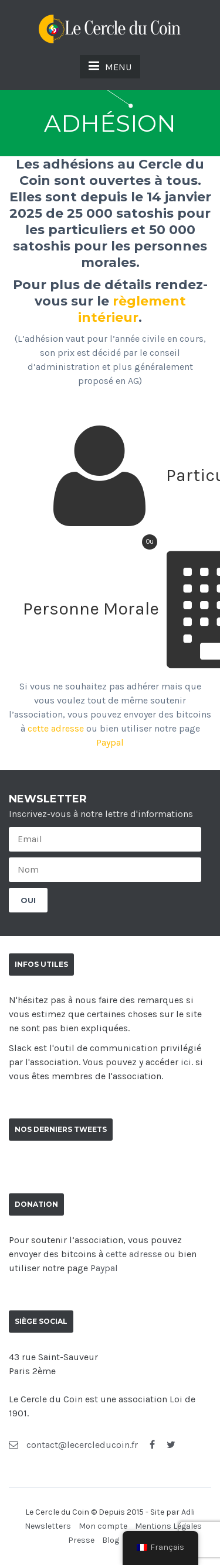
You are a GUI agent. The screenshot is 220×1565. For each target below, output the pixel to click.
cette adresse (56, 728)
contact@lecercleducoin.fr (73, 1444)
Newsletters (48, 1526)
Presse (81, 1540)
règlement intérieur (132, 309)
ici (186, 1062)
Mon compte (103, 1526)
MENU (110, 66)
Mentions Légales (168, 1526)
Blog (110, 1540)
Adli (188, 1512)
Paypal (110, 742)
